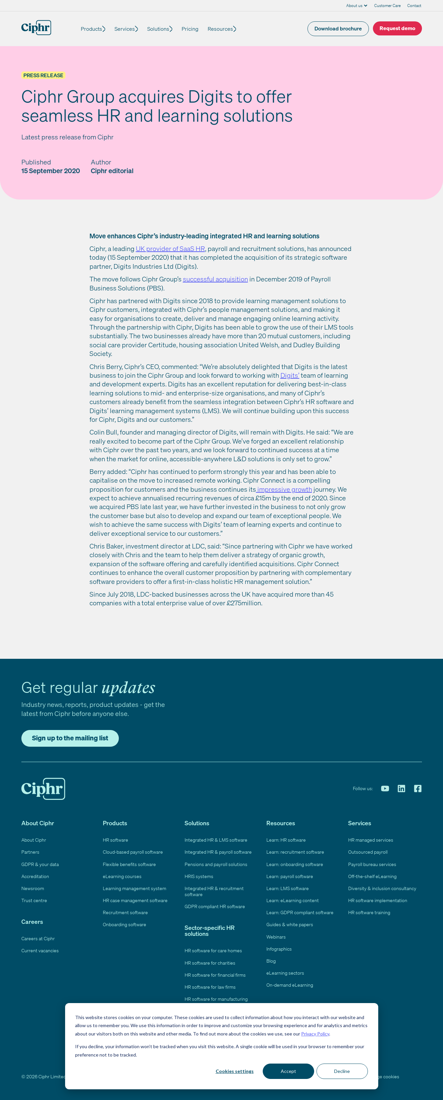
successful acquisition (215, 278)
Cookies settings (235, 1071)
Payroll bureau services (372, 864)
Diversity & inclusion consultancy (382, 888)
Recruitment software (125, 912)
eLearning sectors (285, 973)
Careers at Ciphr (38, 938)
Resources (226, 28)
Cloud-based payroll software (133, 852)
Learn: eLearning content (292, 900)
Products (91, 28)
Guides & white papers (289, 924)
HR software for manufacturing (216, 999)
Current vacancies (40, 950)
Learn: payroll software (289, 876)
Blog (271, 961)
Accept (288, 1071)
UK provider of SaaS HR (170, 248)
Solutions (162, 28)
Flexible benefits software (129, 864)
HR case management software (135, 900)
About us (354, 5)
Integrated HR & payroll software (218, 852)
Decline (342, 1071)
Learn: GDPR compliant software (300, 912)
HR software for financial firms (215, 975)
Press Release (43, 75)
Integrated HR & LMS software (216, 840)
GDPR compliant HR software (215, 906)
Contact (414, 5)
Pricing (196, 28)
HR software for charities (210, 963)
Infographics (279, 949)
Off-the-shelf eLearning (372, 876)
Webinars (276, 937)
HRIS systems (199, 876)
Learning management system (134, 888)
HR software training (369, 912)
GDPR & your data (40, 864)
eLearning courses (122, 876)
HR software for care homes (213, 950)
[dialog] (221, 1046)
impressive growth (284, 489)
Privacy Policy (315, 1033)
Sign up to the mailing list (70, 737)
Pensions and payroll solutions (216, 864)
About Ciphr (33, 840)
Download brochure (338, 28)
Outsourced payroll (368, 852)
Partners (30, 852)
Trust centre (34, 900)
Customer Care (387, 5)
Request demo (397, 28)
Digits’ (289, 375)
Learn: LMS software (287, 888)
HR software (115, 840)
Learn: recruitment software (295, 852)
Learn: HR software (286, 840)
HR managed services (370, 840)
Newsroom (32, 888)
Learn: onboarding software (294, 864)
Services (127, 28)
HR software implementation (377, 900)
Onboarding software (124, 924)
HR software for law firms (210, 987)
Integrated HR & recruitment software (214, 891)
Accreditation (35, 876)
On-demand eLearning (289, 985)
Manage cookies (382, 1077)
